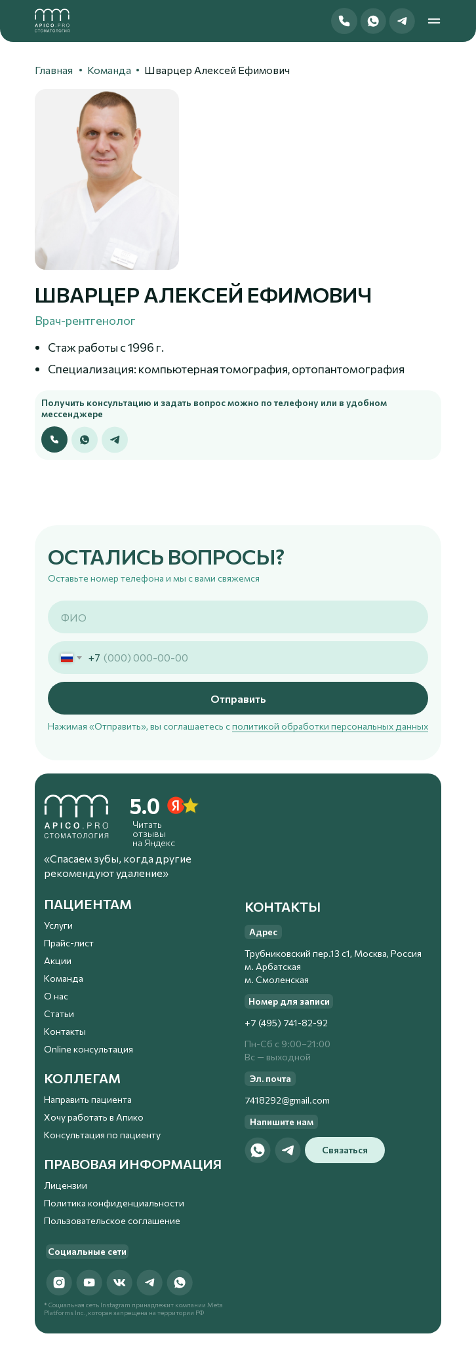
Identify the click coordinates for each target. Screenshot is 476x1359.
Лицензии (65, 1185)
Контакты (65, 1031)
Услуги (58, 925)
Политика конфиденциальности (114, 1202)
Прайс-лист (69, 942)
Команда (109, 70)
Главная (54, 70)
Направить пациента (88, 1099)
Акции (57, 960)
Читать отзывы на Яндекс (153, 833)
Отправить (238, 698)
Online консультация (88, 1048)
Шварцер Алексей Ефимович (217, 70)
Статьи (59, 1013)
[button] (344, 21)
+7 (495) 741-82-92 (286, 1022)
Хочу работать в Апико (94, 1117)
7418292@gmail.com (287, 1100)
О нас (56, 995)
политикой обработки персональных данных (330, 726)
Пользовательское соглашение (112, 1220)
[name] (238, 617)
